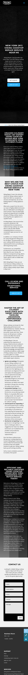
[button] (26, 639)
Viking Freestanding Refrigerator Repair (14, 674)
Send (20, 618)
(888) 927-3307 (14, 85)
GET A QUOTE (13, 80)
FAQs (5, 653)
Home (6, 125)
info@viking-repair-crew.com (11, 658)
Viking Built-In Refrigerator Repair (12, 671)
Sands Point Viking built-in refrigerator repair (11, 167)
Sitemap (6, 656)
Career (5, 662)
